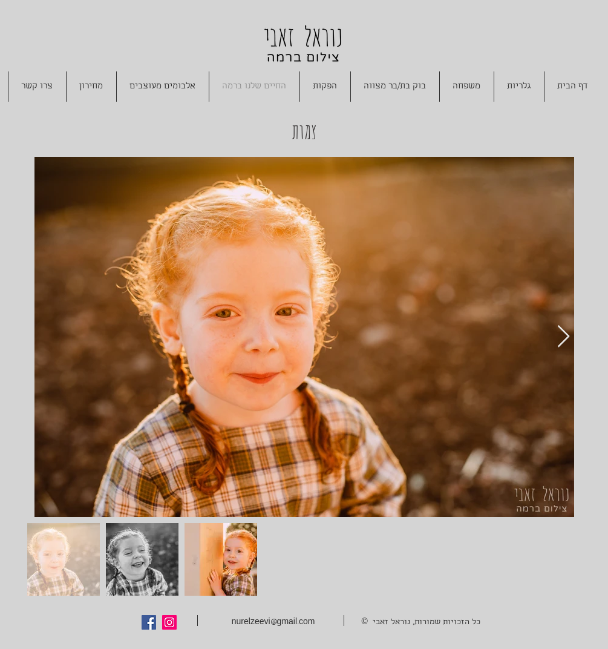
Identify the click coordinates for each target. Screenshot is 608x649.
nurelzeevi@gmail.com (273, 622)
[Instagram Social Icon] (169, 622)
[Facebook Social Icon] (149, 622)
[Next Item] (563, 337)
